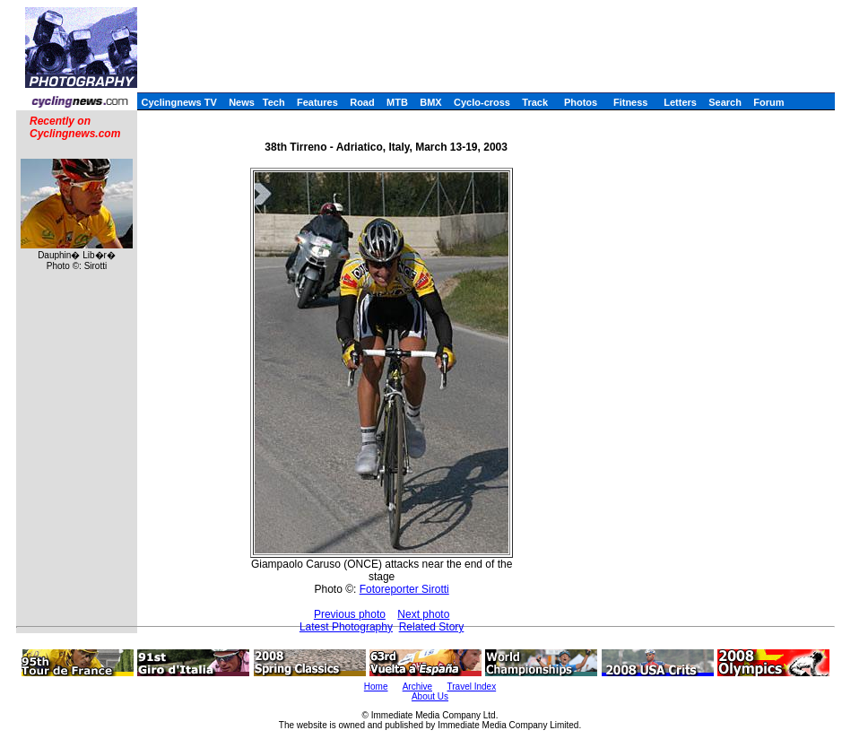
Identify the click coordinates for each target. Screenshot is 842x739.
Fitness (630, 102)
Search (725, 102)
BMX (430, 102)
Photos (580, 102)
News (242, 102)
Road (362, 102)
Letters (680, 102)
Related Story (431, 627)
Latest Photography (346, 627)
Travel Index (472, 686)
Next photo (423, 614)
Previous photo (350, 614)
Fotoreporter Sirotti (404, 589)
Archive (417, 686)
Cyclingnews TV (178, 102)
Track (535, 102)
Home (376, 686)
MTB (397, 102)
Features (317, 102)
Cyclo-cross (482, 102)
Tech (274, 102)
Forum (768, 102)
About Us (430, 696)
